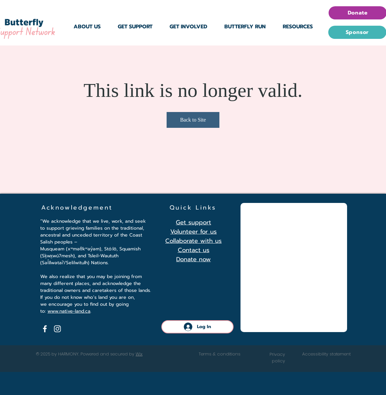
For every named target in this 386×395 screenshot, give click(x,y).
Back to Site (193, 120)
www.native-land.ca (69, 311)
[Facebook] (44, 328)
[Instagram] (57, 328)
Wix (139, 354)
